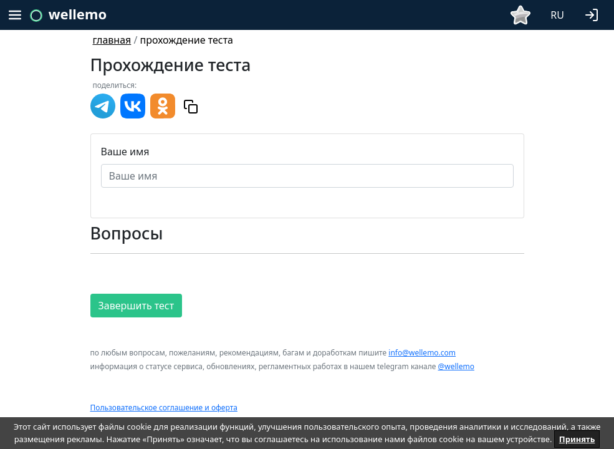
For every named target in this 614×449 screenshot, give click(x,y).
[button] (594, 13)
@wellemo (456, 366)
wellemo (78, 13)
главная (112, 40)
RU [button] (557, 15)
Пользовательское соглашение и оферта (163, 407)
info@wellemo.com (422, 352)
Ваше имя (125, 151)
